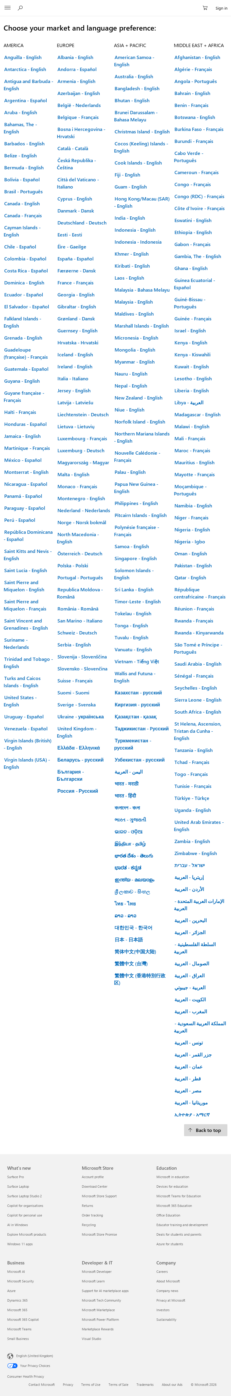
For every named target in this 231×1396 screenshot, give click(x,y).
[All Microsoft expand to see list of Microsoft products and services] (7, 8)
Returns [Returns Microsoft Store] (87, 1205)
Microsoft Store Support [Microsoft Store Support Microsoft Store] (99, 1196)
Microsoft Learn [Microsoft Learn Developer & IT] (93, 1281)
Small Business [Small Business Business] (18, 1338)
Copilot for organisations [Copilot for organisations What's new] (25, 1205)
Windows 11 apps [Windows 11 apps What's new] (20, 1244)
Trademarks (145, 1384)
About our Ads (172, 1384)
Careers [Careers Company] (162, 1271)
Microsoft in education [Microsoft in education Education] (172, 1177)
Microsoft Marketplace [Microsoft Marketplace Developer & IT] (98, 1310)
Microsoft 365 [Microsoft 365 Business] (17, 1310)
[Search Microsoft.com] (21, 8)
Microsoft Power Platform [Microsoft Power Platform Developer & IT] (100, 1319)
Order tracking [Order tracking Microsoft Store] (92, 1215)
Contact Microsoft (42, 1384)
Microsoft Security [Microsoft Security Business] (20, 1281)
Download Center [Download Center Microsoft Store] (94, 1186)
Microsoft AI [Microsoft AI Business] (16, 1271)
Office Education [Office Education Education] (168, 1215)
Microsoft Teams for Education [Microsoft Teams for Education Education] (178, 1196)
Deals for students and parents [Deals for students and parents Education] (179, 1234)
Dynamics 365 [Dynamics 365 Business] (17, 1300)
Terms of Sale (118, 1384)
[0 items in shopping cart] (207, 8)
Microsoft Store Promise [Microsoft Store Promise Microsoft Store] (99, 1234)
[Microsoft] (115, 4)
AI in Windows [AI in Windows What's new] (17, 1224)
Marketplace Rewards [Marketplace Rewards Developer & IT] (98, 1329)
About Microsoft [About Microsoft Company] (168, 1281)
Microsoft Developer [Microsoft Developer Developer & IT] (97, 1271)
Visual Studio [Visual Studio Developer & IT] (91, 1338)
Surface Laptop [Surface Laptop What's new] (18, 1186)
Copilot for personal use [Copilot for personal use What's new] (24, 1215)
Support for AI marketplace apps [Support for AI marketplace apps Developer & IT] (105, 1290)
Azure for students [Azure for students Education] (169, 1244)
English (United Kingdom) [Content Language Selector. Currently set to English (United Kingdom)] (34, 1355)
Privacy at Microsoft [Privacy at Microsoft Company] (170, 1300)
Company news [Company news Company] (167, 1290)
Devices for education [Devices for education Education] (172, 1186)
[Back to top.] (205, 1130)
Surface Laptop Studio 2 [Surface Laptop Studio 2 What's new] (24, 1196)
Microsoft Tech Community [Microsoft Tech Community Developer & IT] (101, 1300)
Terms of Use (90, 1384)
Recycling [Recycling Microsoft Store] (89, 1224)
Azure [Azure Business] (11, 1290)
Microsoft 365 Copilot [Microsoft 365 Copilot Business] (23, 1319)
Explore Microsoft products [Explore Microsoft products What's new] (26, 1234)
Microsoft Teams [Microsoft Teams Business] (19, 1329)
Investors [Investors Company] (163, 1310)
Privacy (68, 1384)
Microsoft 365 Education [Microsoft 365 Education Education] (174, 1205)
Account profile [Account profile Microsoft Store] (93, 1177)
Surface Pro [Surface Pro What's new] (15, 1177)
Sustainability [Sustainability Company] (166, 1319)
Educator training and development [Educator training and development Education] (182, 1224)
